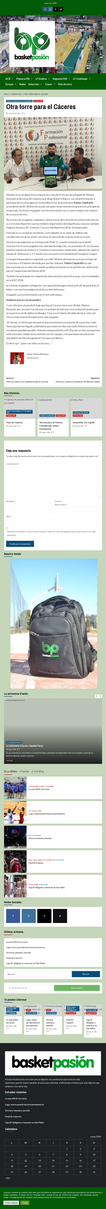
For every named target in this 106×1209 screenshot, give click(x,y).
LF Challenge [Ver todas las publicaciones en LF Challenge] (49, 786)
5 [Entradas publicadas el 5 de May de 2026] (25, 1154)
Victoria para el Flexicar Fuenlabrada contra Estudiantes (51, 426)
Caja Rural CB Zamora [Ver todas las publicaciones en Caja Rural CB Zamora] (81, 412)
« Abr (7, 1178)
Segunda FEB (61, 78)
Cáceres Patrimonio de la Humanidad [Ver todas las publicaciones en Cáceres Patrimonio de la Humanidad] (19, 101)
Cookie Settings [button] (11, 1203)
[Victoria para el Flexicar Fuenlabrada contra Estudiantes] (53, 408)
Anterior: (29, 380)
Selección (35, 84)
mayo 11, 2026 (12, 426)
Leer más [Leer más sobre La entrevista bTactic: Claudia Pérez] (9, 760)
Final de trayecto (14, 422)
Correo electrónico (60, 503)
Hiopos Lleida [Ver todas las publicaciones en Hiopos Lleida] (36, 811)
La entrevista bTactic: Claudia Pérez (24, 746)
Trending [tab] (38, 771)
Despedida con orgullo (84, 422)
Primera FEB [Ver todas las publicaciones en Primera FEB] (38, 101)
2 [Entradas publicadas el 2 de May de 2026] (80, 1148)
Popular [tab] (24, 771)
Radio (22, 84)
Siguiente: (76, 380)
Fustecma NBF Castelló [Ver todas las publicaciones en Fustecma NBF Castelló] (36, 786)
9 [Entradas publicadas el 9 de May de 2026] (80, 1154)
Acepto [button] (24, 1203)
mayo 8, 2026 (12, 749)
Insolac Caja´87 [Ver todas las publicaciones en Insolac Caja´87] (33, 884)
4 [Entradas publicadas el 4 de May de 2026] (12, 1154)
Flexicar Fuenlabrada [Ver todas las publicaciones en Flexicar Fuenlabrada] (47, 415)
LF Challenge (82, 78)
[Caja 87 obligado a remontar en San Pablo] (14, 884)
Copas (50, 84)
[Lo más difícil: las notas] (14, 786)
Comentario (13, 463)
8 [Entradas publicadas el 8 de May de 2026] (66, 1154)
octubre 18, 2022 (14, 113)
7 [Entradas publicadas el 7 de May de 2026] (53, 1154)
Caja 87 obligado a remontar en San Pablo (47, 887)
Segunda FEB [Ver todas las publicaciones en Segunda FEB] (43, 884)
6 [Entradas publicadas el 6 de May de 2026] (39, 1154)
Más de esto (65, 84)
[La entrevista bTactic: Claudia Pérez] (53, 731)
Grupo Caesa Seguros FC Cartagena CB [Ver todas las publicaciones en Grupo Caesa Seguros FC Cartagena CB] (19, 411)
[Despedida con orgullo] (86, 408)
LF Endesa (43, 78)
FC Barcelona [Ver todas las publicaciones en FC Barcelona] (36, 835)
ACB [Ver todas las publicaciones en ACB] (30, 811)
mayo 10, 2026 (79, 426)
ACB (9, 78)
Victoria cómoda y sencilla (40, 838)
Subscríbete (76, 988)
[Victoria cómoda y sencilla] (14, 835)
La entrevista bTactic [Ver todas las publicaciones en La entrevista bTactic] (14, 742)
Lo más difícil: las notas (39, 789)
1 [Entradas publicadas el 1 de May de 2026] (66, 1148)
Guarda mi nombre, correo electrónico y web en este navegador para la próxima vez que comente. (51, 533)
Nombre (11, 501)
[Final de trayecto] (14, 860)
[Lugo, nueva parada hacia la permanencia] (14, 811)
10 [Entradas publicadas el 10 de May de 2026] (94, 1154)
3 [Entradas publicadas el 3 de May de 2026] (94, 1148)
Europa (11, 84)
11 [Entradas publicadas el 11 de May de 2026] (12, 1160)
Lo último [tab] (11, 771)
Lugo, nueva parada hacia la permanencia (47, 813)
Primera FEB (24, 78)
